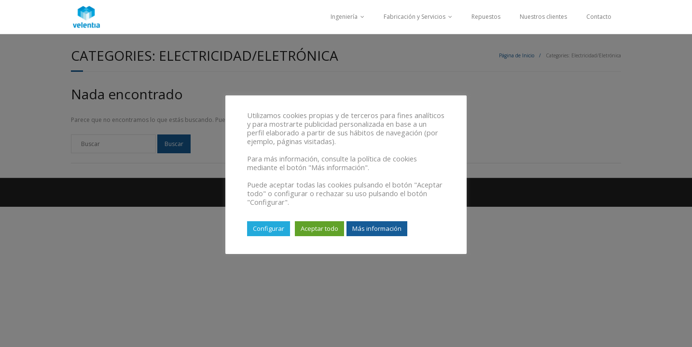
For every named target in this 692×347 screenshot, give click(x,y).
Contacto (598, 17)
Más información (376, 228)
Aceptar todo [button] (319, 228)
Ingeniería (344, 17)
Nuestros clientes (543, 17)
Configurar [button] (268, 228)
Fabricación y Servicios (414, 17)
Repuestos (485, 17)
